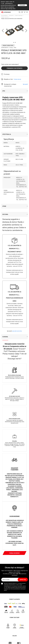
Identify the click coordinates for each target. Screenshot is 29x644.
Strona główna (4, 15)
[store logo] (6, 12)
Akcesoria (11, 15)
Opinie (4, 206)
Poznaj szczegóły (14, 553)
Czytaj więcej (17, 79)
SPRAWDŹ (22, 5)
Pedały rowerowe (5, 17)
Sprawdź (25, 84)
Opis (3, 91)
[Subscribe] (23, 579)
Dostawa (5, 214)
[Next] (26, 31)
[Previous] (3, 31)
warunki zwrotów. (17, 331)
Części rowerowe (18, 15)
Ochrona (5, 336)
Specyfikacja (6, 134)
